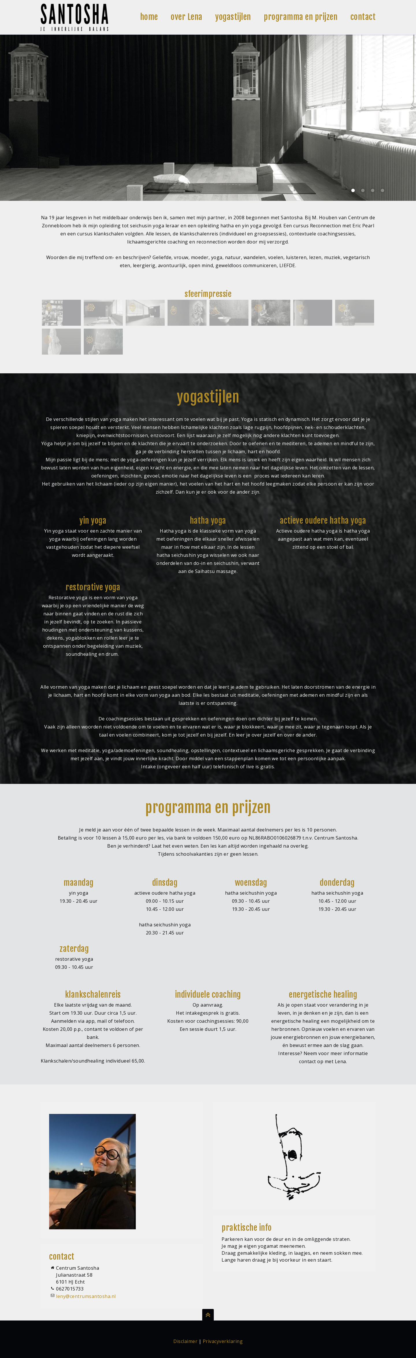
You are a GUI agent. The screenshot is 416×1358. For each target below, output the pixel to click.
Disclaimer (185, 1341)
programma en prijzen (300, 17)
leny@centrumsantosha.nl (86, 1296)
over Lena (187, 17)
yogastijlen (233, 17)
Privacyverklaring (223, 1341)
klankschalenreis (93, 994)
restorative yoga (93, 587)
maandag (79, 882)
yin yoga (92, 520)
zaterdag (74, 949)
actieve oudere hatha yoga (323, 520)
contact (363, 17)
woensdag (251, 882)
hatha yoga (208, 520)
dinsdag (165, 882)
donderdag (337, 882)
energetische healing (323, 994)
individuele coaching (208, 994)
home (149, 17)
